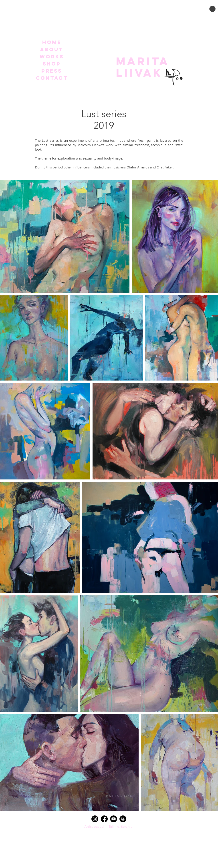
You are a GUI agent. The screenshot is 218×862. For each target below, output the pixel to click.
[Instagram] (94, 818)
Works (52, 56)
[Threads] (122, 818)
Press (51, 71)
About (51, 49)
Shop (52, 64)
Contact (52, 78)
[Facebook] (104, 818)
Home (51, 42)
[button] (212, 9)
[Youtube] (113, 818)
